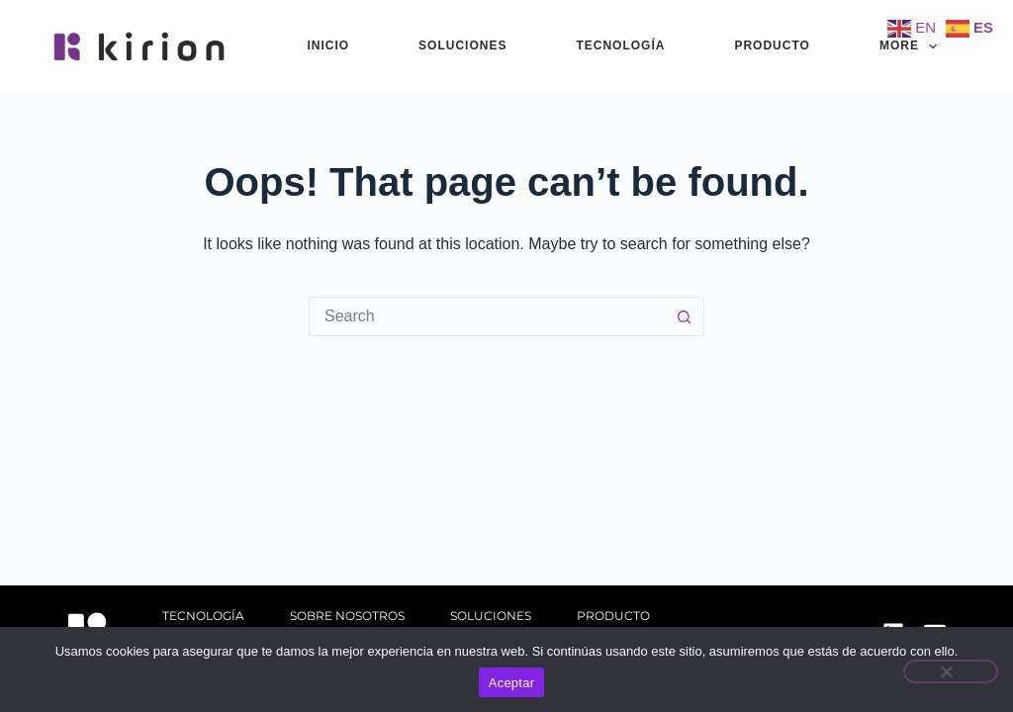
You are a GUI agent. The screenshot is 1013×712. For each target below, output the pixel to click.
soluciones (462, 45)
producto (771, 45)
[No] (950, 671)
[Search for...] (487, 316)
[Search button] (684, 316)
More (912, 46)
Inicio (328, 45)
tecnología (620, 45)
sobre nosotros (347, 615)
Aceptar (512, 682)
